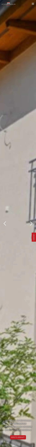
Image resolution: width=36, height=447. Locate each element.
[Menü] (32, 3)
